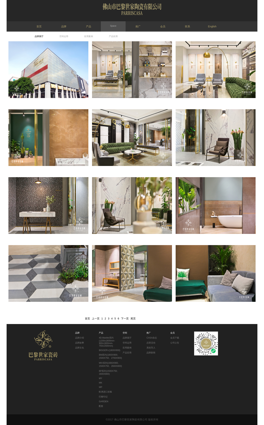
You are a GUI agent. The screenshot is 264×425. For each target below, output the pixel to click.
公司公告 (174, 342)
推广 (138, 26)
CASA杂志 (151, 338)
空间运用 (63, 36)
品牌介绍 (79, 338)
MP (100, 387)
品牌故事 (79, 342)
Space (113, 26)
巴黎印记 (103, 396)
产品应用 (113, 36)
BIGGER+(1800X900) (109, 350)
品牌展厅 (39, 36)
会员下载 (174, 338)
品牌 (63, 26)
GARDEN (103, 401)
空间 (125, 333)
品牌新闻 (150, 352)
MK (100, 382)
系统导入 (150, 347)
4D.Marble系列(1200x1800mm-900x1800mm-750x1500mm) (107, 342)
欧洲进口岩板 (105, 391)
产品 (88, 26)
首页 (39, 26)
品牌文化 (79, 347)
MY (100, 378)
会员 (162, 26)
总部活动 (150, 342)
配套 (101, 406)
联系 (187, 26)
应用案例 (88, 36)
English (212, 26)
